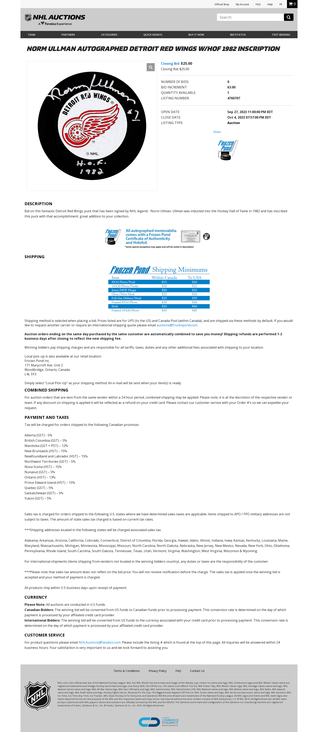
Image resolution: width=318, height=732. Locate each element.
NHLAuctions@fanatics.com (99, 642)
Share (217, 132)
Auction (233, 123)
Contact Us (197, 671)
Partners (68, 34)
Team (31, 34)
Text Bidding (281, 34)
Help (270, 4)
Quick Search (152, 34)
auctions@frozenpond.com (177, 325)
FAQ (258, 4)
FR (280, 4)
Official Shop (222, 4)
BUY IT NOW (196, 34)
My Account (242, 4)
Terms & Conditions (126, 671)
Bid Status (238, 34)
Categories (109, 34)
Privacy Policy (158, 671)
